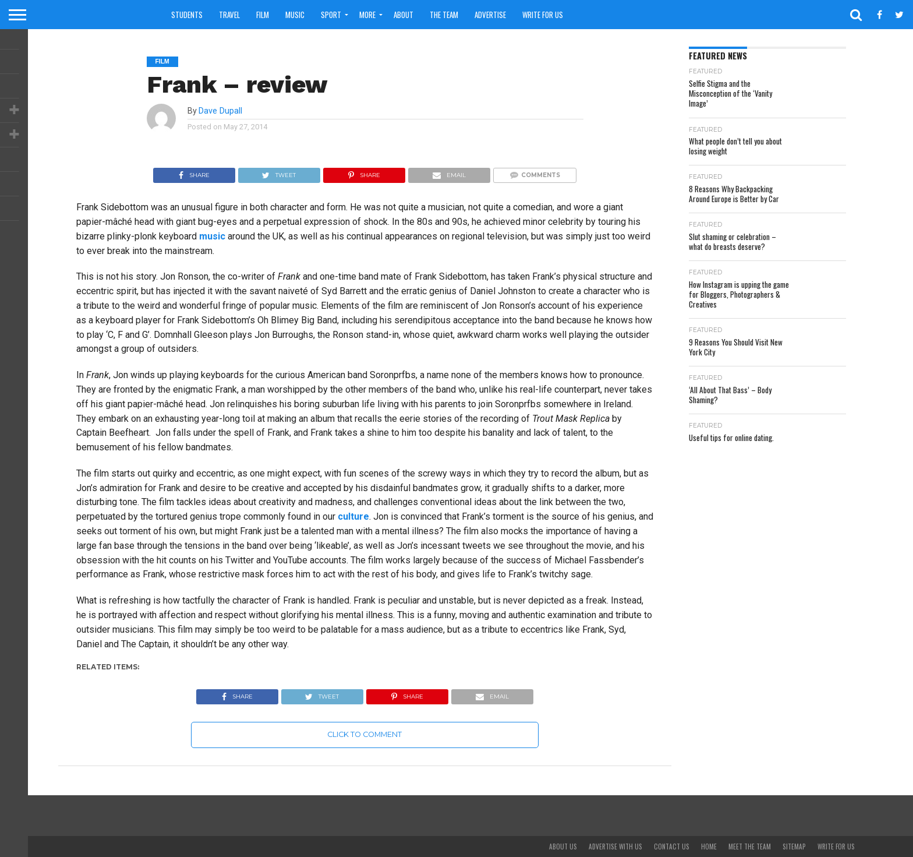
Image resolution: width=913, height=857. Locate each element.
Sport (331, 14)
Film (262, 14)
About (403, 14)
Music (295, 14)
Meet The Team (749, 846)
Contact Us (671, 846)
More (367, 14)
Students (187, 14)
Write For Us (542, 14)
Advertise (490, 14)
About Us (563, 846)
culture (353, 516)
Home (709, 846)
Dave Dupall (220, 111)
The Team (444, 14)
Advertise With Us (615, 846)
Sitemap (794, 846)
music (212, 236)
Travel (229, 14)
